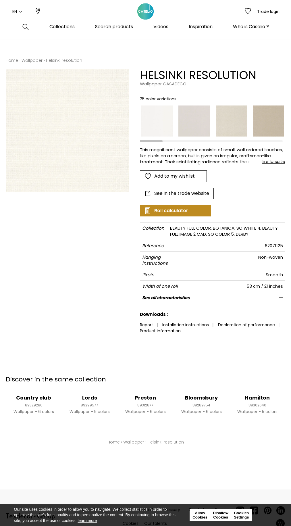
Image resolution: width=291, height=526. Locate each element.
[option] (156, 121)
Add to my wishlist (169, 176)
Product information (160, 331)
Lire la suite (273, 161)
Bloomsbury (201, 397)
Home (12, 60)
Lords (89, 397)
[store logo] (145, 18)
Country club (33, 397)
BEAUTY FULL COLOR (190, 228)
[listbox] (210, 121)
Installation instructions (185, 325)
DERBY (242, 234)
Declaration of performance (246, 325)
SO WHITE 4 (248, 228)
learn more (87, 520)
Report (146, 325)
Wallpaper (32, 60)
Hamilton (257, 397)
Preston (145, 397)
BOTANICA (223, 228)
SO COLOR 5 (221, 234)
